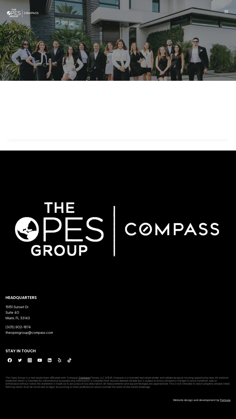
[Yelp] (59, 360)
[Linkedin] (49, 360)
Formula (225, 400)
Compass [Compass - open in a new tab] (84, 377)
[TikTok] (69, 360)
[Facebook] (10, 360)
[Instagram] (29, 360)
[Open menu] (226, 11)
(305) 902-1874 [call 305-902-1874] (18, 327)
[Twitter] (19, 360)
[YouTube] (39, 360)
